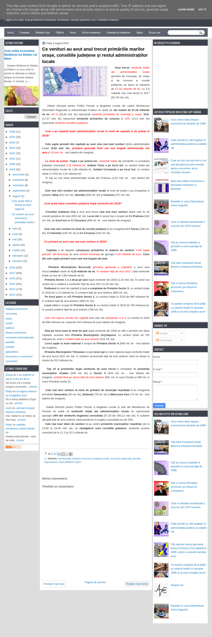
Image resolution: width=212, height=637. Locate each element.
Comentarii (164, 340)
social (9, 323)
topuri (78, 462)
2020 (12, 164)
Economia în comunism (118, 32)
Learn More (186, 9)
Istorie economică (91, 32)
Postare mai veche (137, 583)
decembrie (18, 174)
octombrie (18, 185)
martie (16, 250)
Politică (60, 32)
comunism (12, 361)
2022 (12, 153)
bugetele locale (101, 458)
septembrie (19, 190)
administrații (64, 458)
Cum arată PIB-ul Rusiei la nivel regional (22, 204)
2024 (12, 142)
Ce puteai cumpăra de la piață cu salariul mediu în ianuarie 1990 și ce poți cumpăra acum (188, 307)
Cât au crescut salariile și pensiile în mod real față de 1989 (186, 246)
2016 (12, 278)
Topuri (139, 32)
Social (73, 32)
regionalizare (51, 462)
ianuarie (17, 261)
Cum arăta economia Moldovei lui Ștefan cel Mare (20, 54)
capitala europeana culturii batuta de (20, 428)
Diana (9, 374)
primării (136, 458)
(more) (33, 386)
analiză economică (82, 458)
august (16, 196)
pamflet (10, 342)
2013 (12, 294)
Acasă (10, 32)
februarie (17, 255)
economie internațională (20, 337)
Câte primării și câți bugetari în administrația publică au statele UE (189, 144)
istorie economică (16, 332)
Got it (202, 9)
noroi (9, 408)
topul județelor (66, 462)
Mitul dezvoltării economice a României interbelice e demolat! (187, 185)
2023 (12, 147)
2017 (12, 273)
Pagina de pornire (95, 582)
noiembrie (18, 179)
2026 (12, 131)
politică (10, 327)
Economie (25, 32)
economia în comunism (19, 356)
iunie (15, 234)
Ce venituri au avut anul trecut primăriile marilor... (24, 218)
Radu (9, 391)
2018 (12, 267)
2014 (12, 289)
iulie (15, 228)
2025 (12, 136)
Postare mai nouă (54, 583)
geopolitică (12, 351)
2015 (12, 283)
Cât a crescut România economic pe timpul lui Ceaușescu (184, 287)
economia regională (120, 458)
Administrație (42, 32)
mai (14, 239)
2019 (12, 169)
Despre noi (154, 32)
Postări (162, 333)
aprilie (16, 244)
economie (11, 313)
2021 (12, 158)
